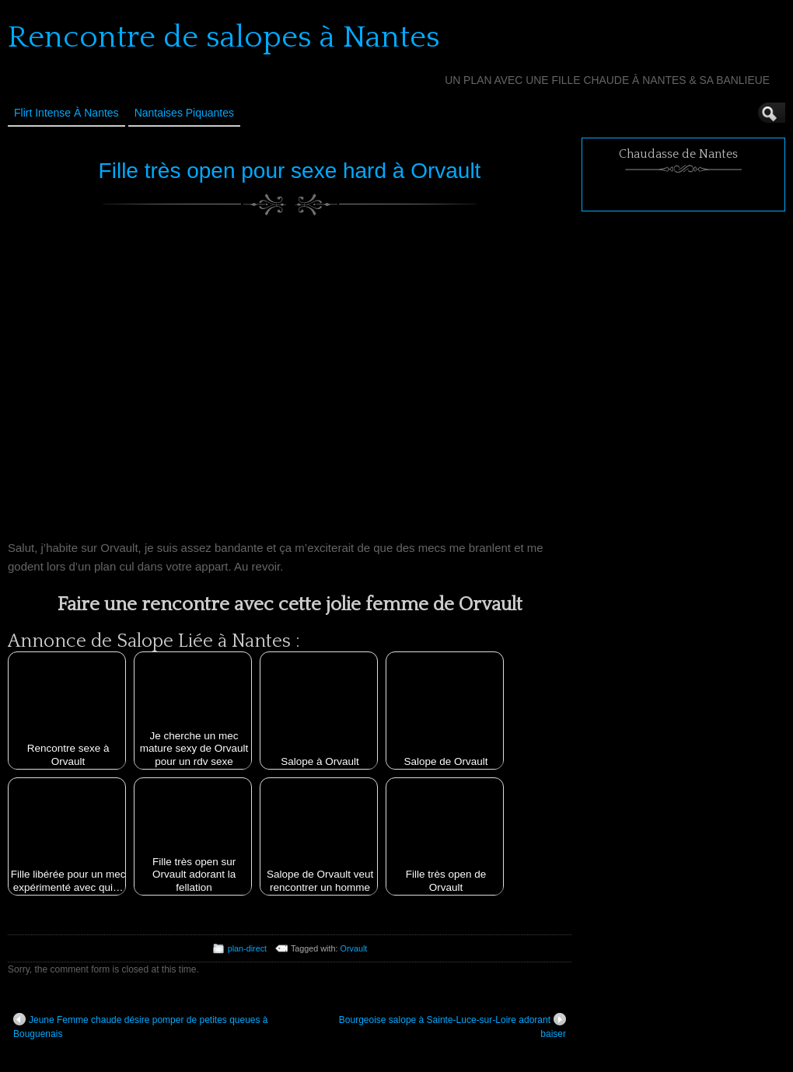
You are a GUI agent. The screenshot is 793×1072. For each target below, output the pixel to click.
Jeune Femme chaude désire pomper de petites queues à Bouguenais (140, 1026)
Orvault (354, 948)
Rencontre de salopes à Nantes (224, 37)
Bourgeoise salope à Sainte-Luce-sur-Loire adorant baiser (452, 1026)
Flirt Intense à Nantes (66, 113)
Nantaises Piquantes (184, 113)
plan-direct (247, 948)
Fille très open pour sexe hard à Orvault (290, 171)
